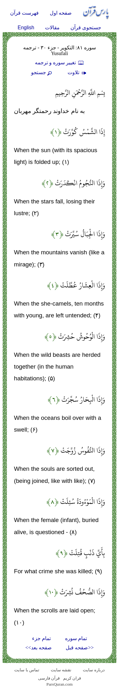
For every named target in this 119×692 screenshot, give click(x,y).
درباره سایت (93, 669)
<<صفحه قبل (80, 647)
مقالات (52, 27)
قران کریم (72, 678)
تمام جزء (41, 638)
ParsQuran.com (59, 684)
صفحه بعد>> (38, 647)
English (26, 27)
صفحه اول (61, 13)
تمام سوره (76, 638)
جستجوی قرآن (85, 27)
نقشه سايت (61, 669)
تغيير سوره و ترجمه (59, 62)
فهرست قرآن (24, 13)
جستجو (42, 72)
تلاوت (78, 72)
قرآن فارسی (49, 678)
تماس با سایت (26, 669)
